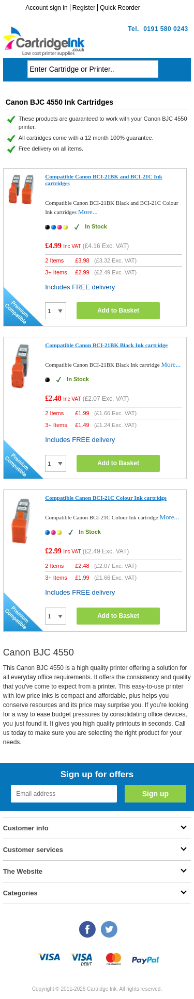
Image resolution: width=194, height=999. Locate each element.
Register (84, 7)
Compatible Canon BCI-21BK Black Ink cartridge (106, 345)
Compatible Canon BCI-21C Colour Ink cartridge (106, 498)
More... (88, 212)
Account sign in (46, 7)
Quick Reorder (120, 7)
